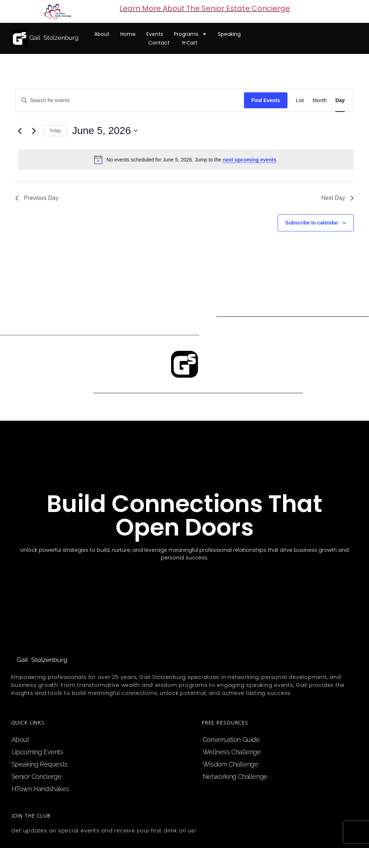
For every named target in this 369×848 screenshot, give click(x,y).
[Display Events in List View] (300, 100)
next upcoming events (249, 160)
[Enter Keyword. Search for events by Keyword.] (130, 100)
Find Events (265, 100)
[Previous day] (19, 130)
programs (190, 34)
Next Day (337, 198)
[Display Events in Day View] (340, 100)
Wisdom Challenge (230, 764)
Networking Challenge (235, 776)
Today (55, 130)
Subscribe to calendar (311, 223)
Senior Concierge (37, 776)
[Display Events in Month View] (319, 100)
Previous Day (36, 198)
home (128, 34)
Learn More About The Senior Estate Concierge (205, 8)
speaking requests (40, 764)
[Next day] (33, 130)
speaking (229, 34)
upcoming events (37, 752)
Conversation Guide (231, 739)
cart (189, 42)
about (101, 34)
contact (159, 42)
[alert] (186, 160)
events (154, 34)
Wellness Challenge (232, 752)
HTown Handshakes (40, 789)
